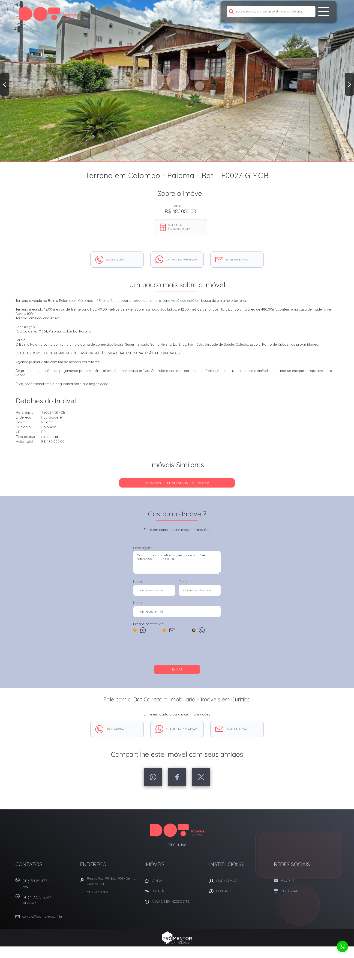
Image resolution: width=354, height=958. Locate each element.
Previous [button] (4, 84)
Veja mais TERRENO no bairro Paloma (177, 483)
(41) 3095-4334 (48, 885)
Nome (138, 581)
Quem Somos (226, 881)
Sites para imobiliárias (177, 943)
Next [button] (349, 84)
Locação (159, 891)
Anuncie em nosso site (170, 901)
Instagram (290, 891)
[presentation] (177, 651)
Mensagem (142, 548)
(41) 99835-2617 (48, 901)
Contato (223, 891)
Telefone (185, 581)
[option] (177, 81)
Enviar (177, 669)
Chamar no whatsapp (182, 259)
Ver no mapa (97, 892)
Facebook (177, 777)
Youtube (288, 881)
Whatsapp (153, 777)
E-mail (138, 603)
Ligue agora (115, 259)
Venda (157, 881)
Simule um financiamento (179, 227)
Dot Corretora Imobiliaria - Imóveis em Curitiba (177, 830)
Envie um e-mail (237, 259)
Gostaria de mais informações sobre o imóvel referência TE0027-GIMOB (177, 562)
